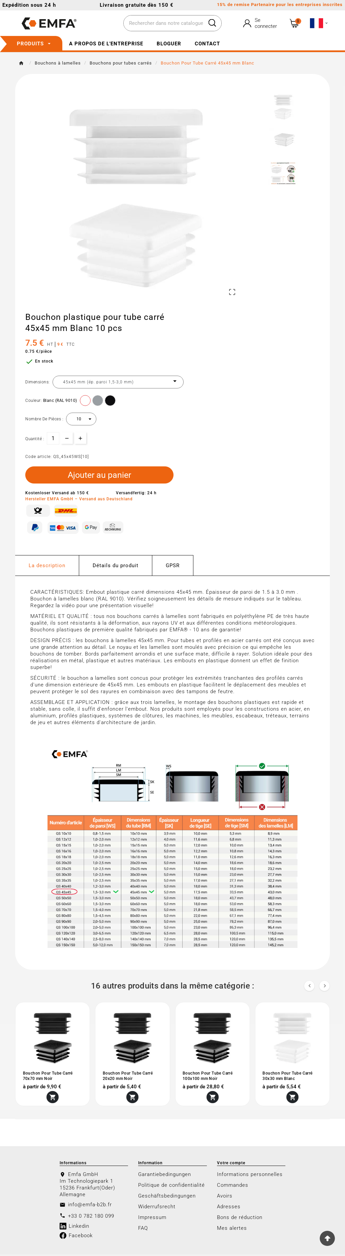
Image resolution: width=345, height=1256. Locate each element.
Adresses (229, 1208)
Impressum (152, 1219)
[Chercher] (163, 23)
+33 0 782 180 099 (91, 1218)
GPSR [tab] (173, 567)
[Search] (212, 23)
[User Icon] (261, 23)
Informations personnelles (250, 1176)
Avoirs (224, 1198)
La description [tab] (47, 567)
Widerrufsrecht (157, 1208)
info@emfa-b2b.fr (90, 1206)
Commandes (232, 1187)
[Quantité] (53, 438)
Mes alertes (232, 1230)
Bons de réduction (239, 1219)
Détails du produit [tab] (115, 567)
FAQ (143, 1230)
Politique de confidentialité (171, 1187)
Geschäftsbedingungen (167, 1198)
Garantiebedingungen (164, 1176)
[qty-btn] (80, 438)
